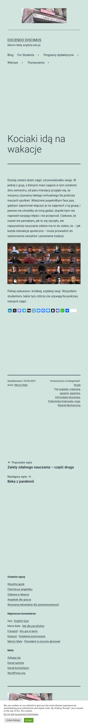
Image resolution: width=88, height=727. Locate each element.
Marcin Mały (21, 385)
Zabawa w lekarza (18, 594)
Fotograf (12, 631)
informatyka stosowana (67, 397)
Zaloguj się (13, 657)
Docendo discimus (24, 40)
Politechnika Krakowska (61, 401)
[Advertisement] (44, 107)
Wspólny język (15, 584)
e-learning (75, 389)
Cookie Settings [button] (13, 720)
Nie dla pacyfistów (33, 626)
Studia (77, 385)
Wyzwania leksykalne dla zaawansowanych (33, 604)
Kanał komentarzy (18, 667)
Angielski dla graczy (19, 599)
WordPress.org (16, 673)
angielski (64, 389)
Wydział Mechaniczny (69, 405)
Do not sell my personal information (21, 714)
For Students (25, 55)
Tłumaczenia (35, 62)
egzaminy (75, 393)
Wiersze (12, 62)
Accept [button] (29, 720)
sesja (77, 401)
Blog (10, 55)
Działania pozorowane (32, 636)
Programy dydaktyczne (59, 55)
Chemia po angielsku (19, 589)
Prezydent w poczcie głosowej (42, 641)
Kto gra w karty (29, 631)
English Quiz (21, 620)
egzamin (64, 393)
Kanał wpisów (15, 662)
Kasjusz (12, 636)
